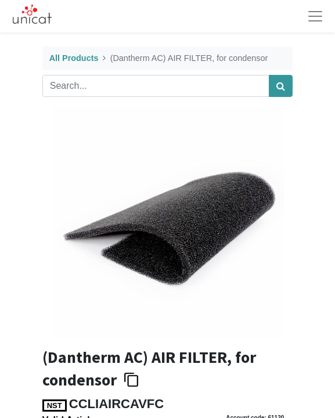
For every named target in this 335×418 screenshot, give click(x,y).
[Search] (281, 86)
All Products (74, 58)
